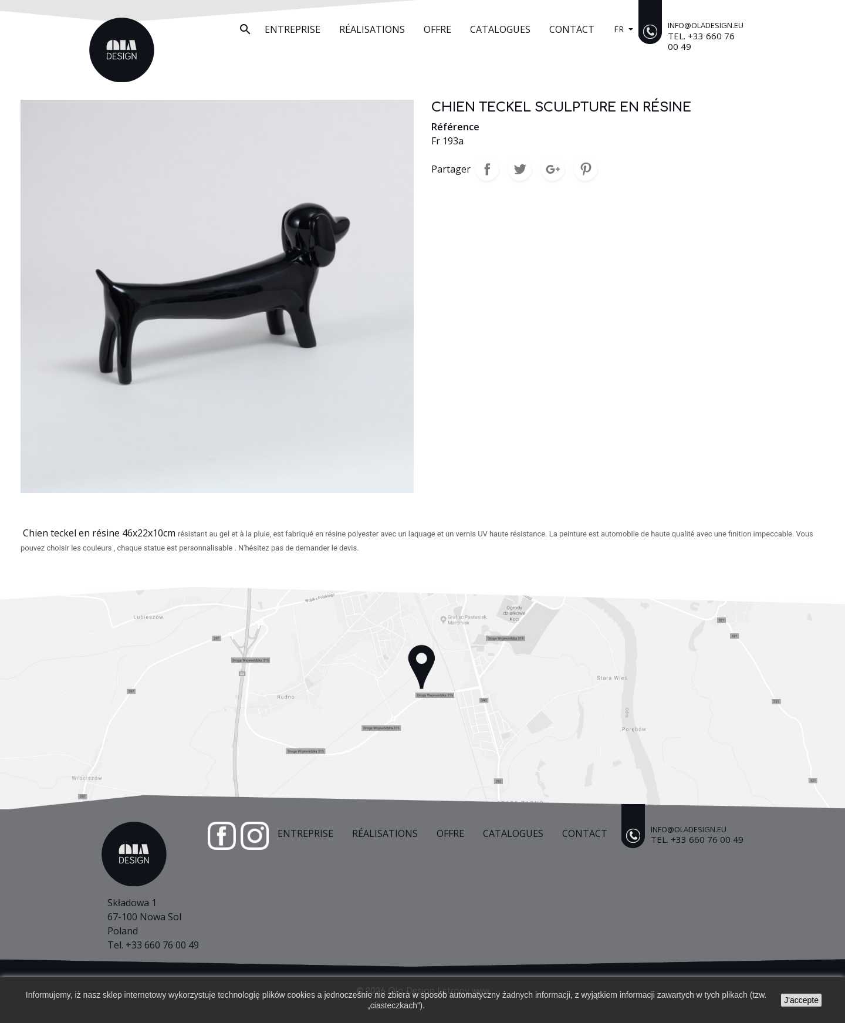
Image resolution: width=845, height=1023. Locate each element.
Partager (487, 169)
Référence (455, 126)
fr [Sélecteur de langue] (620, 29)
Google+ (553, 169)
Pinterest (585, 169)
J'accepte (801, 1000)
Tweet (520, 169)
